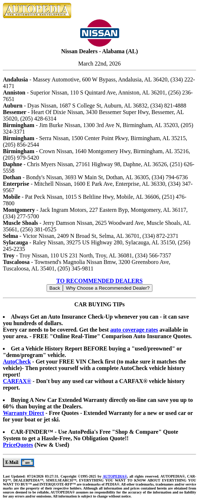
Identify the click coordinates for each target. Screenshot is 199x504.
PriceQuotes (18, 445)
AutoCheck (17, 361)
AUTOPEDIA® (115, 476)
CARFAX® (17, 381)
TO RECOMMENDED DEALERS (99, 281)
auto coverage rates (134, 330)
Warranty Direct (23, 413)
